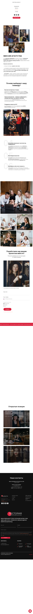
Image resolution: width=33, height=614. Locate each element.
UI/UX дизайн (29, 598)
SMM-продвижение (29, 601)
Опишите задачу (3, 584)
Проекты (16, 8)
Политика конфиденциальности (4, 555)
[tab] (17, 91)
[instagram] (16, 15)
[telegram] (18, 15)
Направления (16, 6)
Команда (16, 9)
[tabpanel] (16, 122)
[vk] (14, 15)
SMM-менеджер (8, 476)
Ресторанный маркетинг (21, 601)
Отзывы (16, 11)
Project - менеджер (9, 512)
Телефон (18, 579)
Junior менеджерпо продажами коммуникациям (9, 439)
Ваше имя (5, 291)
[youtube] (6, 558)
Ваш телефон (5, 297)
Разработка (20, 598)
